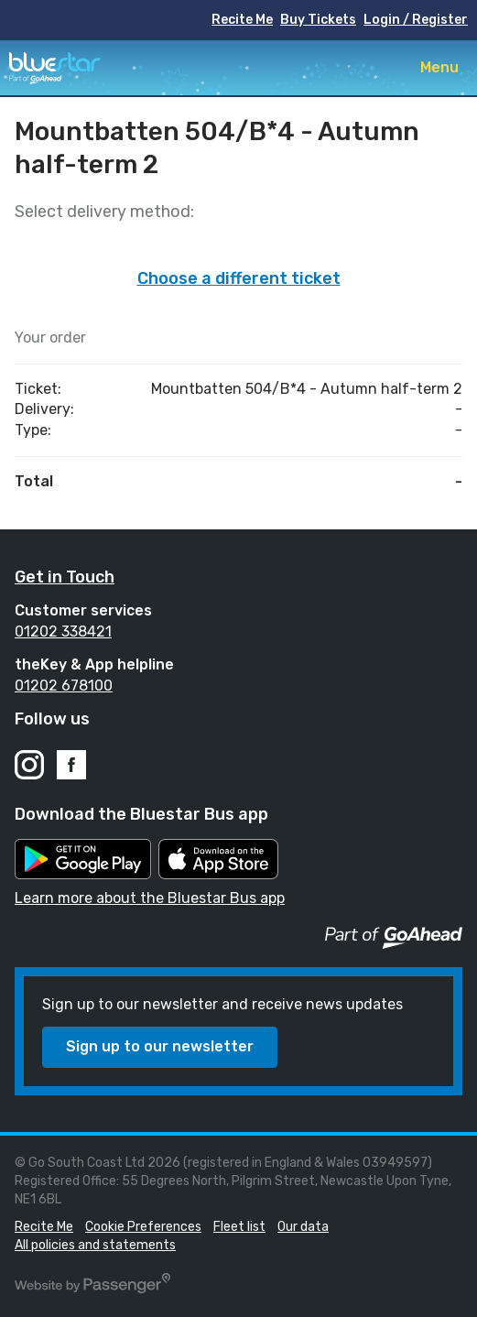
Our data (303, 1227)
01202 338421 (63, 631)
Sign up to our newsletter (160, 1046)
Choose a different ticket (239, 278)
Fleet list (239, 1227)
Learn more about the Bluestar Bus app (150, 898)
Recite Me (242, 19)
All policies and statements (95, 1245)
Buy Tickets (318, 19)
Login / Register (415, 19)
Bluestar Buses (55, 67)
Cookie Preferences (143, 1227)
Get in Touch (64, 577)
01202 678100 (64, 685)
